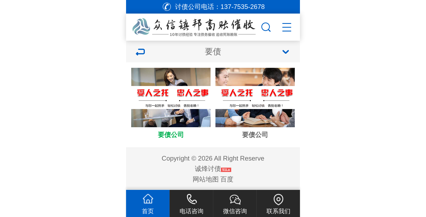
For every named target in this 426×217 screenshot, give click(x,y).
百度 (226, 179)
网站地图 (206, 179)
